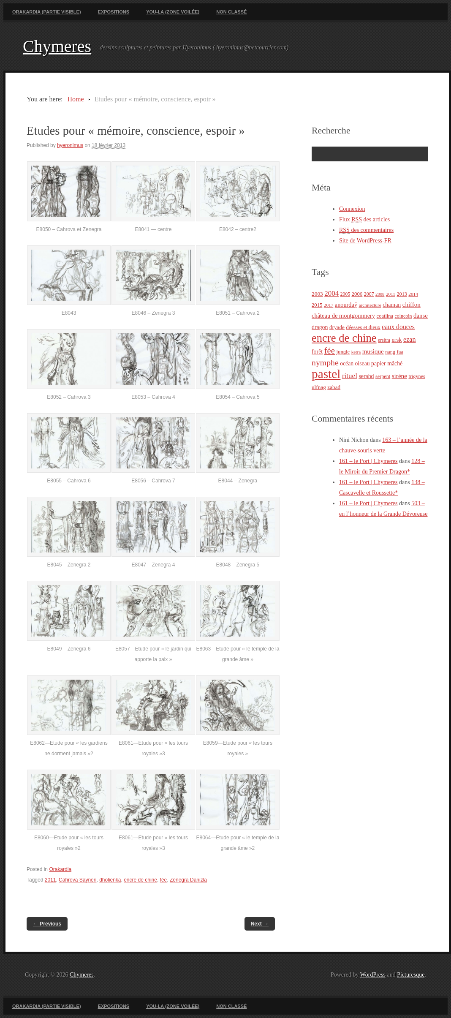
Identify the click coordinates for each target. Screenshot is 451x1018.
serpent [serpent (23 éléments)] (382, 376)
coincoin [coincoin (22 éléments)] (403, 316)
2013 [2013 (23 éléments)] (402, 294)
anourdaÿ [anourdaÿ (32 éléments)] (346, 304)
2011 (50, 880)
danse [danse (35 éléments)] (420, 315)
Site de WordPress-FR (365, 240)
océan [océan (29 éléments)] (346, 363)
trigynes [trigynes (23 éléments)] (416, 376)
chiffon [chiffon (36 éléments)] (411, 304)
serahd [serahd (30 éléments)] (366, 376)
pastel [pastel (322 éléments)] (326, 374)
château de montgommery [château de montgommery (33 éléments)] (343, 315)
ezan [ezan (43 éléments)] (409, 339)
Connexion (352, 209)
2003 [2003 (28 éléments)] (317, 294)
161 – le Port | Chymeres (368, 461)
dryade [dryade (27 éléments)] (337, 327)
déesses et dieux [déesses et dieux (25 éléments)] (363, 327)
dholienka (110, 880)
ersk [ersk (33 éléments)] (396, 339)
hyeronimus (70, 145)
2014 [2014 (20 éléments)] (413, 294)
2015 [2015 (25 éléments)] (317, 305)
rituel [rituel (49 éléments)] (349, 376)
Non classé (231, 11)
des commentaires (366, 230)
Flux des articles (364, 219)
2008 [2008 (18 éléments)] (379, 294)
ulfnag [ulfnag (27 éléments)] (319, 387)
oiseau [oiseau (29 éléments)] (362, 363)
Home (75, 99)
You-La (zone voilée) (172, 11)
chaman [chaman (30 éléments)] (392, 305)
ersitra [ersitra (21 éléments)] (384, 340)
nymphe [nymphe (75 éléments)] (325, 362)
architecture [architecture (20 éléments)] (370, 305)
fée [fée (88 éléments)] (329, 351)
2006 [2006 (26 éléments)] (356, 294)
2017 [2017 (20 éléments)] (329, 305)
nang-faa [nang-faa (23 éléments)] (394, 352)
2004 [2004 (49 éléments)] (331, 293)
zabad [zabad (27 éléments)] (333, 387)
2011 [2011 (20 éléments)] (390, 294)
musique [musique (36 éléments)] (373, 351)
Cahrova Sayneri (77, 880)
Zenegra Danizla (188, 880)
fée (163, 880)
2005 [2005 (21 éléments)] (345, 294)
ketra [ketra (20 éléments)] (356, 351)
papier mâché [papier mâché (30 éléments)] (386, 363)
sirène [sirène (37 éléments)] (399, 375)
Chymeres (57, 46)
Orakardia (60, 869)
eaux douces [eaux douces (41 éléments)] (398, 326)
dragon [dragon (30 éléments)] (320, 327)
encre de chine (140, 880)
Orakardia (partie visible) (46, 11)
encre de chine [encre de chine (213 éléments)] (344, 338)
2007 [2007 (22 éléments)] (369, 294)
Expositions (114, 11)
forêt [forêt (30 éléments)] (317, 351)
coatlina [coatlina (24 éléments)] (385, 316)
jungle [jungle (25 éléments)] (343, 352)
